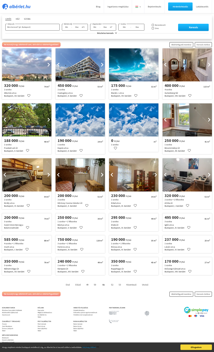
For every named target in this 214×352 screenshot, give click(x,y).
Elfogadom (196, 347)
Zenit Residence (7, 326)
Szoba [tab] (27, 18)
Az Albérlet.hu (42, 315)
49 (87, 284)
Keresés (193, 27)
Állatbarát (5, 338)
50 (95, 284)
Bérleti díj (68, 24)
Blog (98, 6)
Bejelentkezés (154, 6)
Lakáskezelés (202, 6)
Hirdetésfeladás (180, 6)
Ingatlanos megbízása (117, 6)
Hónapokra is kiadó (8, 342)
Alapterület (97, 24)
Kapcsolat (41, 310)
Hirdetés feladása (78, 310)
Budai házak (77, 326)
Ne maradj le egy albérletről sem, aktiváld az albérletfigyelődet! (31, 44)
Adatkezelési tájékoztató (10, 312)
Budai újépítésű (78, 328)
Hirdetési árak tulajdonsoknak (83, 315)
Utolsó (145, 284)
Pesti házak (41, 326)
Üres (157, 28)
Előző (78, 284)
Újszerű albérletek (8, 340)
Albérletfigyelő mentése (181, 44)
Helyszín (11, 24)
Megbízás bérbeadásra (45, 312)
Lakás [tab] (8, 18)
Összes (4, 324)
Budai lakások (77, 324)
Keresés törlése (203, 44)
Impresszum (6, 315)
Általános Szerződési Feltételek (12, 310)
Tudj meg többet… (90, 347)
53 (120, 284)
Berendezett (160, 25)
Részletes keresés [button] (107, 33)
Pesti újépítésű (42, 328)
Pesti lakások (42, 324)
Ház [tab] (18, 18)
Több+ (39, 317)
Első (68, 284)
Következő (131, 284)
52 (112, 284)
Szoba (123, 24)
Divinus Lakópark (7, 328)
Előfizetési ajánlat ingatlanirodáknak (85, 312)
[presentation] (4, 65)
